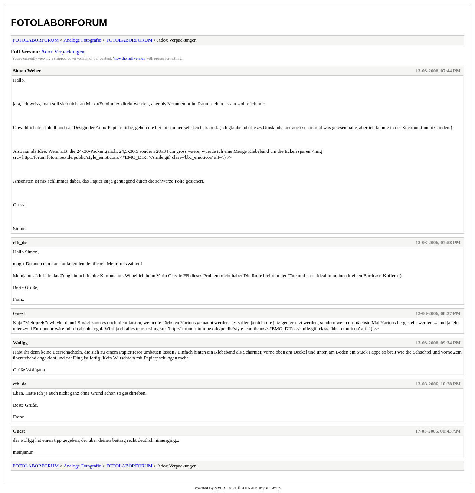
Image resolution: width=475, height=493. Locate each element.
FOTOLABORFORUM (59, 22)
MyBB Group (269, 488)
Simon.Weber (27, 70)
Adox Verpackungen (63, 52)
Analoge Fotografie (82, 40)
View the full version (129, 58)
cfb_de (20, 242)
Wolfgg (20, 342)
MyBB (219, 488)
